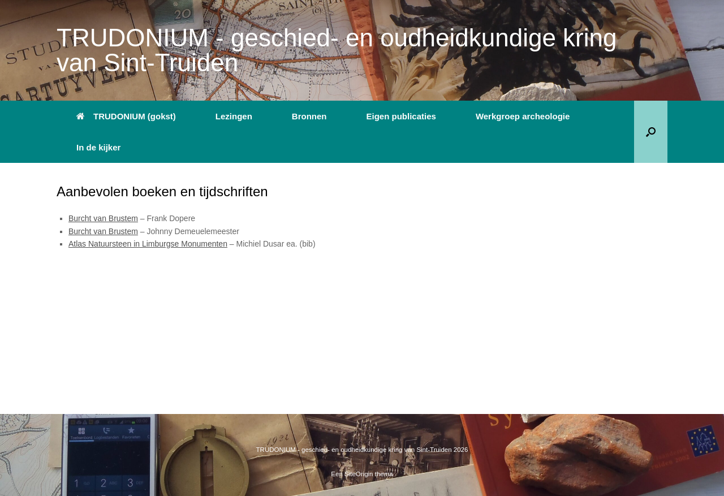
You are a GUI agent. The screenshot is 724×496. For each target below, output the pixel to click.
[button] (650, 132)
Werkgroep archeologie (523, 116)
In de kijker (98, 147)
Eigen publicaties (401, 116)
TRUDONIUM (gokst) (126, 116)
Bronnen (309, 116)
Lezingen (234, 116)
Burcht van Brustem (103, 218)
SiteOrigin (358, 474)
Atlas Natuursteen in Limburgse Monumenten (147, 243)
